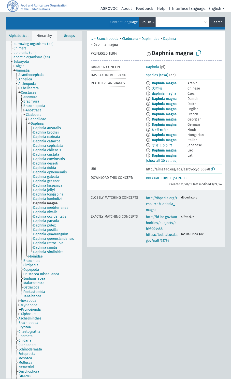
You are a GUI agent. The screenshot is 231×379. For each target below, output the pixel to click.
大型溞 (157, 88)
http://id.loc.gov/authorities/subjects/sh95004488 (161, 223)
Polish (146, 22)
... (92, 39)
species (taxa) (157, 75)
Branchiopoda (107, 39)
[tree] (44, 210)
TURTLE (166, 178)
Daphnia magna (164, 83)
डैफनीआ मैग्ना (161, 130)
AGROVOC (109, 8)
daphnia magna (164, 93)
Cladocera (130, 39)
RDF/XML (153, 178)
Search (217, 22)
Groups (69, 36)
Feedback (144, 8)
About (126, 8)
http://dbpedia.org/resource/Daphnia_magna (161, 204)
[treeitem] (35, 44)
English (214, 8)
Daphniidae (150, 39)
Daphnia (169, 39)
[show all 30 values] (161, 161)
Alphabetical (19, 36)
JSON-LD (180, 178)
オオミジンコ (162, 145)
